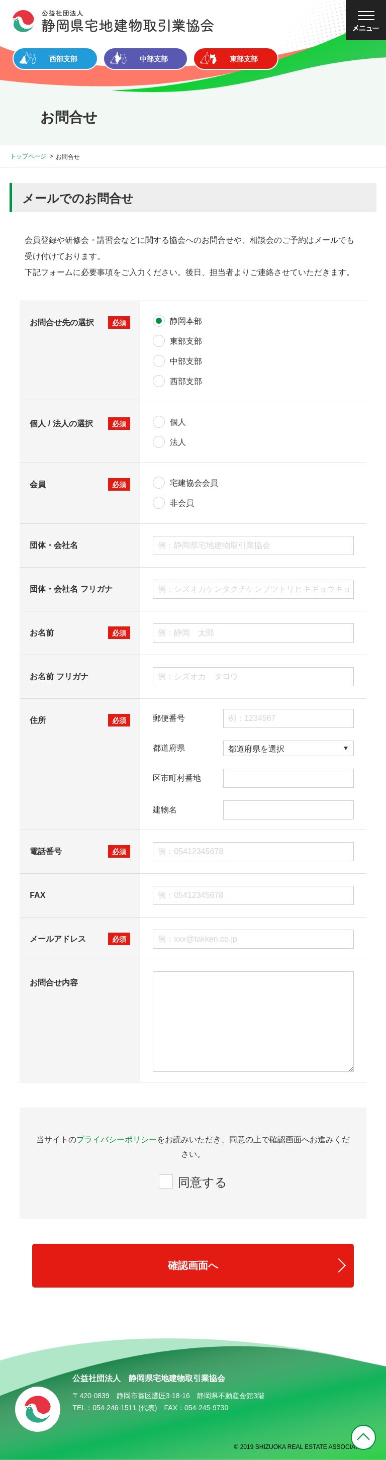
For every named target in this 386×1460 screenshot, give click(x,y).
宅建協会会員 (194, 483)
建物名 (165, 810)
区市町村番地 (177, 778)
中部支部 (186, 361)
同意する (202, 1182)
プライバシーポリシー (116, 1139)
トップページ (28, 156)
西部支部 (186, 381)
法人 (178, 442)
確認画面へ (193, 1265)
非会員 (182, 503)
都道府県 (169, 748)
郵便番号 (169, 718)
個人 (178, 422)
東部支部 (186, 341)
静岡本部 (186, 321)
